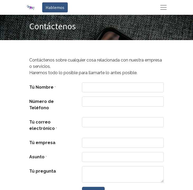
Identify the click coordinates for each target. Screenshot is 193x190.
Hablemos (55, 7)
